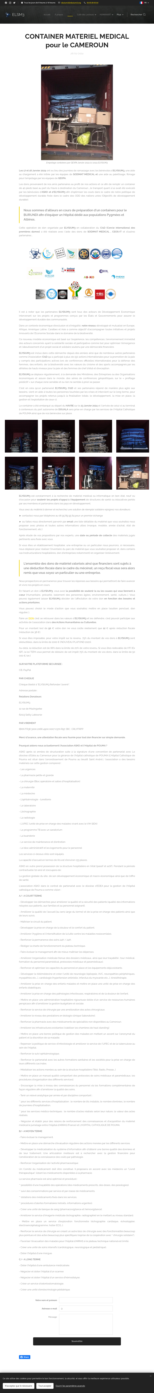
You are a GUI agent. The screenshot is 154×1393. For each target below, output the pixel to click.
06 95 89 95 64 (92, 2)
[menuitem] (44, 14)
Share (24, 1357)
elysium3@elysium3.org (71, 2)
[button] (138, 14)
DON (31, 618)
